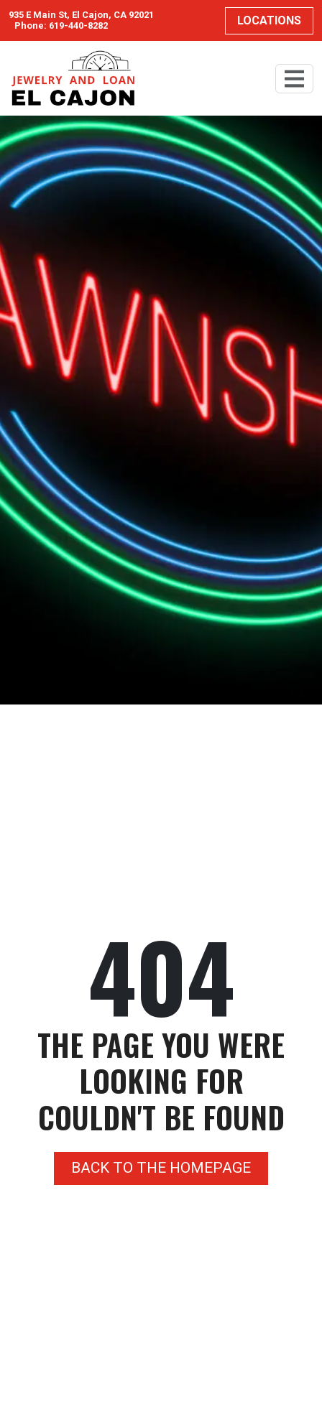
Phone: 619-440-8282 (61, 26)
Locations (269, 20)
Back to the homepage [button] (161, 1167)
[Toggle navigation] (294, 78)
